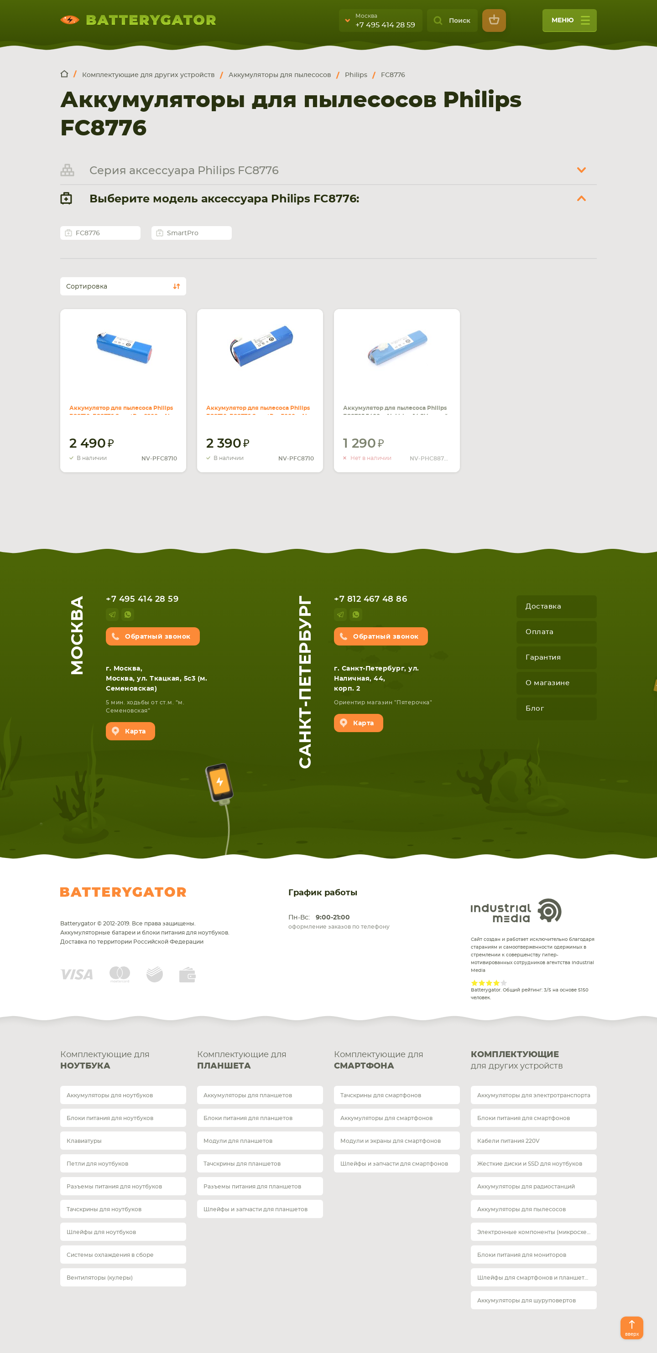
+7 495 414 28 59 (385, 25)
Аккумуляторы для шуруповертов (526, 1300)
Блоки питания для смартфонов (523, 1118)
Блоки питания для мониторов (521, 1255)
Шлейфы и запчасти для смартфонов (394, 1164)
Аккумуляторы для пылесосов (521, 1209)
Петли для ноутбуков (97, 1164)
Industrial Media (516, 910)
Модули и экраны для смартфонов (390, 1141)
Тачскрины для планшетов (242, 1164)
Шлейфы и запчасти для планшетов (255, 1209)
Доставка (543, 606)
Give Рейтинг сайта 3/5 (489, 982)
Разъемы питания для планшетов (252, 1186)
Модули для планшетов (237, 1141)
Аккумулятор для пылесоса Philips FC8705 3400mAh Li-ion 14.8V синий (392, 404)
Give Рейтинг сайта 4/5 (496, 982)
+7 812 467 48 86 (370, 599)
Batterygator (123, 892)
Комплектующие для (123, 1061)
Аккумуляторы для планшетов (247, 1095)
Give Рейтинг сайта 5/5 (503, 982)
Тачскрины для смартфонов (380, 1095)
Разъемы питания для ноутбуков (114, 1186)
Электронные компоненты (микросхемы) (537, 1232)
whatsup (127, 614)
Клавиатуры (84, 1141)
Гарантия (543, 657)
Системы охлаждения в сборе (110, 1255)
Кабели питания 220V (508, 1141)
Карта (135, 731)
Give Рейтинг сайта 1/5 (474, 982)
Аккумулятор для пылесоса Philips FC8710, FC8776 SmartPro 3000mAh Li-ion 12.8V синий (259, 404)
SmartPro (182, 233)
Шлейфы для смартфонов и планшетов (534, 1278)
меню (571, 23)
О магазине (547, 683)
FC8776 (88, 233)
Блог (535, 708)
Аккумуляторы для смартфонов (386, 1118)
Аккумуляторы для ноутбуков (110, 1095)
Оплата (539, 632)
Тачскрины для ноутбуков (104, 1209)
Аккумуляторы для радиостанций (526, 1186)
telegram (112, 614)
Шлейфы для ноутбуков (101, 1232)
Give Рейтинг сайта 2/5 (481, 982)
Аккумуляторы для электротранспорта (533, 1095)
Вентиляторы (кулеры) (100, 1278)
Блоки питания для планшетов (247, 1118)
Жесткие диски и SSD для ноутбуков (529, 1164)
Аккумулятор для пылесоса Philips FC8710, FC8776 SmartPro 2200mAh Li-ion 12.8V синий (122, 404)
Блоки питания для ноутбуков (110, 1118)
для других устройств (534, 1059)
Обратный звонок (158, 637)
